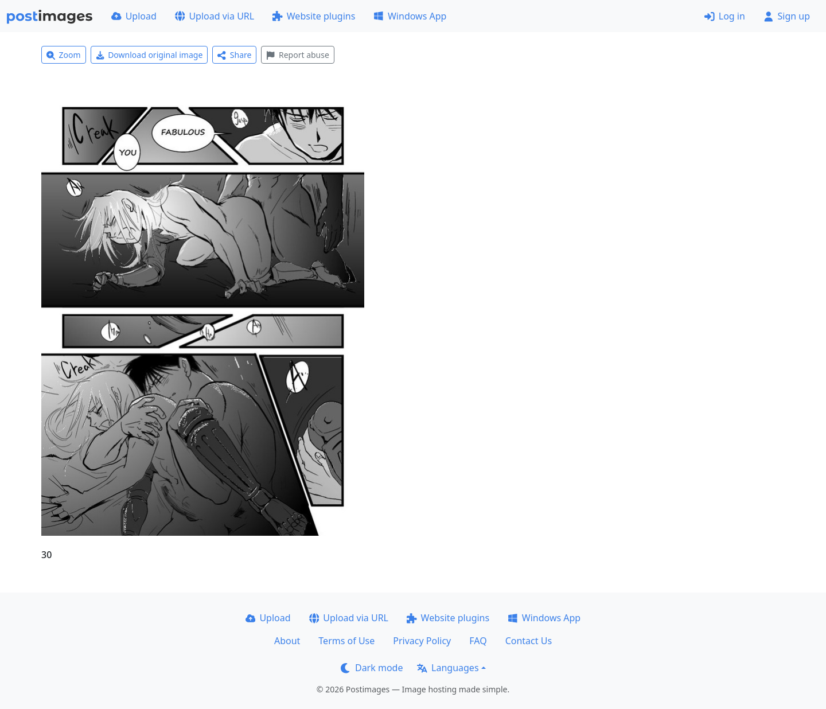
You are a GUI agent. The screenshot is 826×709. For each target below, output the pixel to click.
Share (234, 54)
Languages (447, 667)
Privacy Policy (422, 640)
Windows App (409, 16)
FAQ (477, 640)
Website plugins (313, 16)
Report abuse (297, 54)
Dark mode (372, 667)
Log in (724, 16)
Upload (134, 16)
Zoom (63, 54)
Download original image (149, 54)
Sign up (786, 16)
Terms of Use (346, 640)
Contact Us (528, 640)
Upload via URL (214, 16)
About (287, 640)
